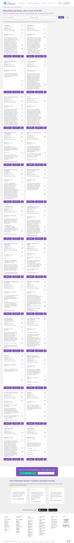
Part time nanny (54, 521)
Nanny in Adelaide (18, 532)
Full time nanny (54, 519)
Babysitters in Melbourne (30, 524)
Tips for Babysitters (6, 522)
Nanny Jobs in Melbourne (42, 523)
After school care (54, 525)
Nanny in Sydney (19, 519)
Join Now (66, 3)
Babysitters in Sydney (30, 521)
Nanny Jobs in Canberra (42, 531)
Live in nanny (53, 524)
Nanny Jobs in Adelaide (42, 534)
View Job (7, 56)
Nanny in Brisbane (18, 524)
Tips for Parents (7, 519)
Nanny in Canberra (18, 529)
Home (5, 7)
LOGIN (46, 473)
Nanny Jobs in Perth (42, 529)
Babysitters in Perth (30, 530)
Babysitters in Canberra (30, 533)
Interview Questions (6, 524)
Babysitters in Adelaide (30, 535)
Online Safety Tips (7, 527)
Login (59, 3)
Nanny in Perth (19, 526)
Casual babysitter (54, 522)
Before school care (54, 528)
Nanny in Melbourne (18, 522)
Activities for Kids (6, 530)
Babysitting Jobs (36, 3)
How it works (43, 3)
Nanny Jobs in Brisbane (42, 526)
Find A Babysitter (22, 3)
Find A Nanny (29, 3)
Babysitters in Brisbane (30, 527)
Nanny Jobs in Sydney (42, 520)
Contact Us (50, 3)
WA (14, 7)
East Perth (18, 7)
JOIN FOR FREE (28, 473)
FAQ (54, 3)
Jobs (12, 7)
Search (8, 7)
